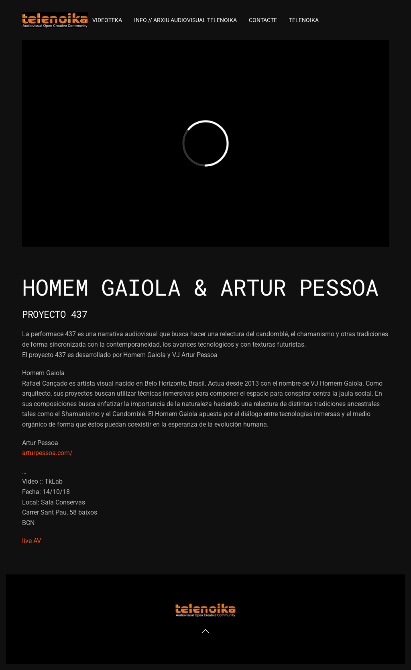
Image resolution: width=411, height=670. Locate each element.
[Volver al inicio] (55, 20)
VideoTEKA (107, 20)
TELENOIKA (304, 20)
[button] (205, 631)
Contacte (263, 20)
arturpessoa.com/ (47, 453)
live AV (31, 541)
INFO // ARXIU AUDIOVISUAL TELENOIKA (185, 20)
